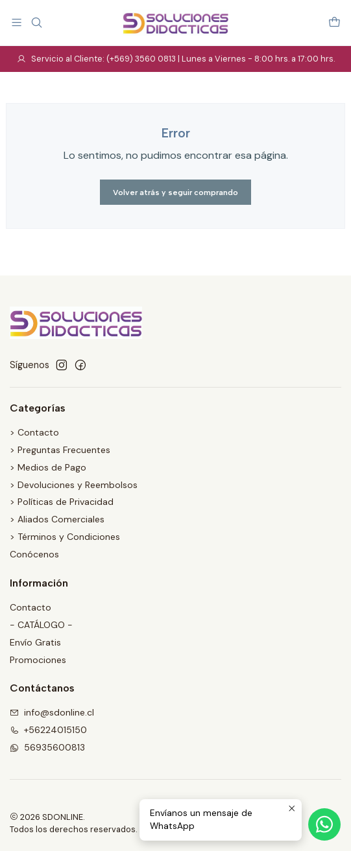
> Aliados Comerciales (57, 519)
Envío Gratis (35, 642)
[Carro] (334, 22)
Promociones (38, 660)
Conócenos (34, 554)
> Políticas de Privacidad (62, 501)
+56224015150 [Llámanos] (48, 730)
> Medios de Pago (48, 467)
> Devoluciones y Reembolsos (74, 485)
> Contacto (34, 432)
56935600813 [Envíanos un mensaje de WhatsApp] (47, 747)
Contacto (30, 607)
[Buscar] (36, 22)
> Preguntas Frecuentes (60, 450)
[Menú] (16, 22)
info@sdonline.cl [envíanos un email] (52, 712)
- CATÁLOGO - (41, 625)
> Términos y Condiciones (65, 536)
